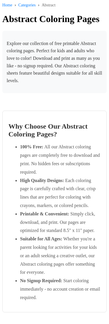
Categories (27, 5)
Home (7, 5)
